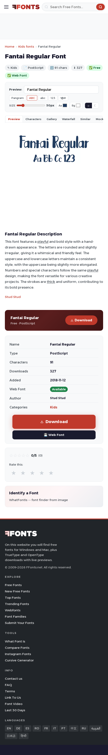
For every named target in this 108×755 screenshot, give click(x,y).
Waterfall (68, 119)
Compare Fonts (17, 648)
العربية (95, 728)
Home (9, 46)
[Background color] (78, 105)
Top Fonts (13, 598)
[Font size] (30, 105)
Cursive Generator (19, 660)
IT (54, 728)
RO (37, 728)
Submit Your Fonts (19, 623)
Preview (14, 119)
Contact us (13, 679)
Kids (53, 407)
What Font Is (15, 641)
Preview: (15, 89)
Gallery (52, 119)
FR (46, 728)
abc (42, 98)
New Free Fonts (17, 591)
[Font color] (64, 105)
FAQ (8, 685)
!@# (63, 98)
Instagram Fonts (18, 654)
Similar (85, 119)
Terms (10, 691)
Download (81, 320)
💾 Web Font (54, 435)
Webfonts (13, 610)
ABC (32, 98)
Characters (33, 119)
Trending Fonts (17, 604)
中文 (73, 728)
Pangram (17, 98)
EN (9, 728)
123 (53, 98)
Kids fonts (26, 46)
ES (27, 728)
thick (51, 282)
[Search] (74, 7)
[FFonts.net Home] (26, 6)
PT (63, 728)
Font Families (15, 616)
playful (42, 242)
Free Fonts (13, 585)
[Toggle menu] (6, 7)
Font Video (13, 704)
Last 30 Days (15, 710)
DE (18, 728)
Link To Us (13, 697)
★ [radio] (13, 472)
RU (84, 728)
